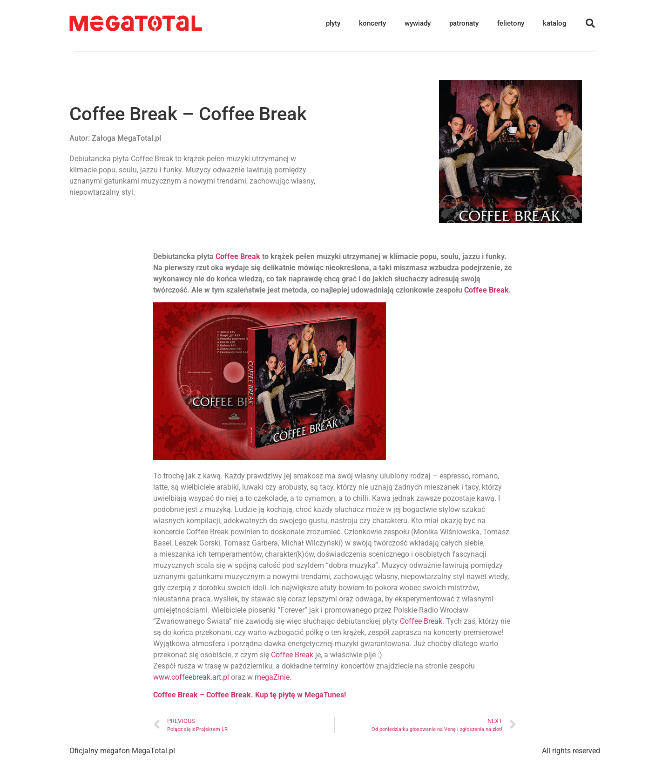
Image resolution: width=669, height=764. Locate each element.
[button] (590, 23)
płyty (333, 23)
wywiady (418, 23)
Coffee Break (238, 256)
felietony (510, 23)
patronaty (464, 23)
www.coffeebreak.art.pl (191, 677)
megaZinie (272, 677)
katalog (555, 23)
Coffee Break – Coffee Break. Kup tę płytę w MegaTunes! (249, 694)
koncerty (372, 23)
